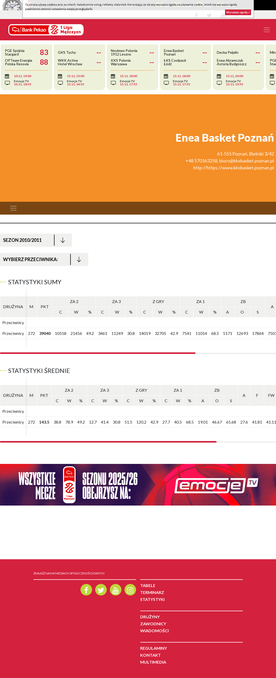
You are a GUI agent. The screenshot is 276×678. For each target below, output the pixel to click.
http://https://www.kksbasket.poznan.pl (233, 167)
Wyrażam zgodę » (238, 12)
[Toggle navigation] (267, 30)
